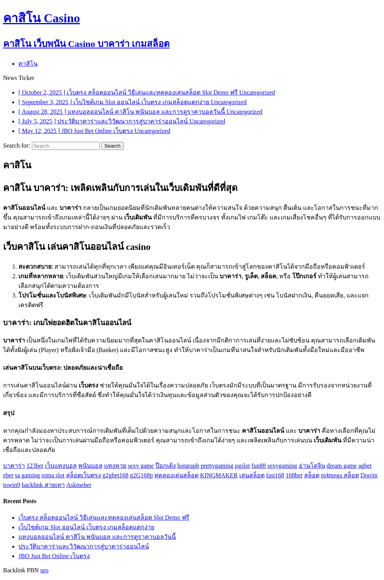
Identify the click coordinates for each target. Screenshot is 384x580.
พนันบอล (90, 465)
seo (44, 570)
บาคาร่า (14, 465)
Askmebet (78, 485)
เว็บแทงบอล (61, 465)
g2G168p (141, 475)
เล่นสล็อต (252, 475)
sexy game (141, 465)
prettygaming (216, 465)
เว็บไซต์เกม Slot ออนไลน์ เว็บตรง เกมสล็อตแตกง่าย (86, 527)
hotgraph (188, 465)
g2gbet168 (116, 475)
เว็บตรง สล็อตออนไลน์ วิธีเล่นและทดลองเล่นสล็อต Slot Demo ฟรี (103, 517)
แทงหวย (115, 465)
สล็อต (311, 475)
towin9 (11, 485)
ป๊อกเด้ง (166, 465)
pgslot (242, 465)
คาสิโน (28, 63)
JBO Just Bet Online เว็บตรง (54, 556)
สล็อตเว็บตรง (83, 475)
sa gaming (27, 475)
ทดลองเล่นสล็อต (176, 475)
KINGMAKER (219, 475)
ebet (8, 475)
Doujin (369, 475)
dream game (342, 465)
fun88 (259, 465)
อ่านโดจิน (312, 465)
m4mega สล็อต (340, 475)
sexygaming (282, 465)
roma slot (53, 475)
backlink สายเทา (43, 485)
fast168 (275, 475)
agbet (365, 465)
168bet (294, 475)
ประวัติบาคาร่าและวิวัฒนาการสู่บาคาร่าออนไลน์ (83, 546)
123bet (34, 465)
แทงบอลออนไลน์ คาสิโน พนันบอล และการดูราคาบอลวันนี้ (97, 536)
